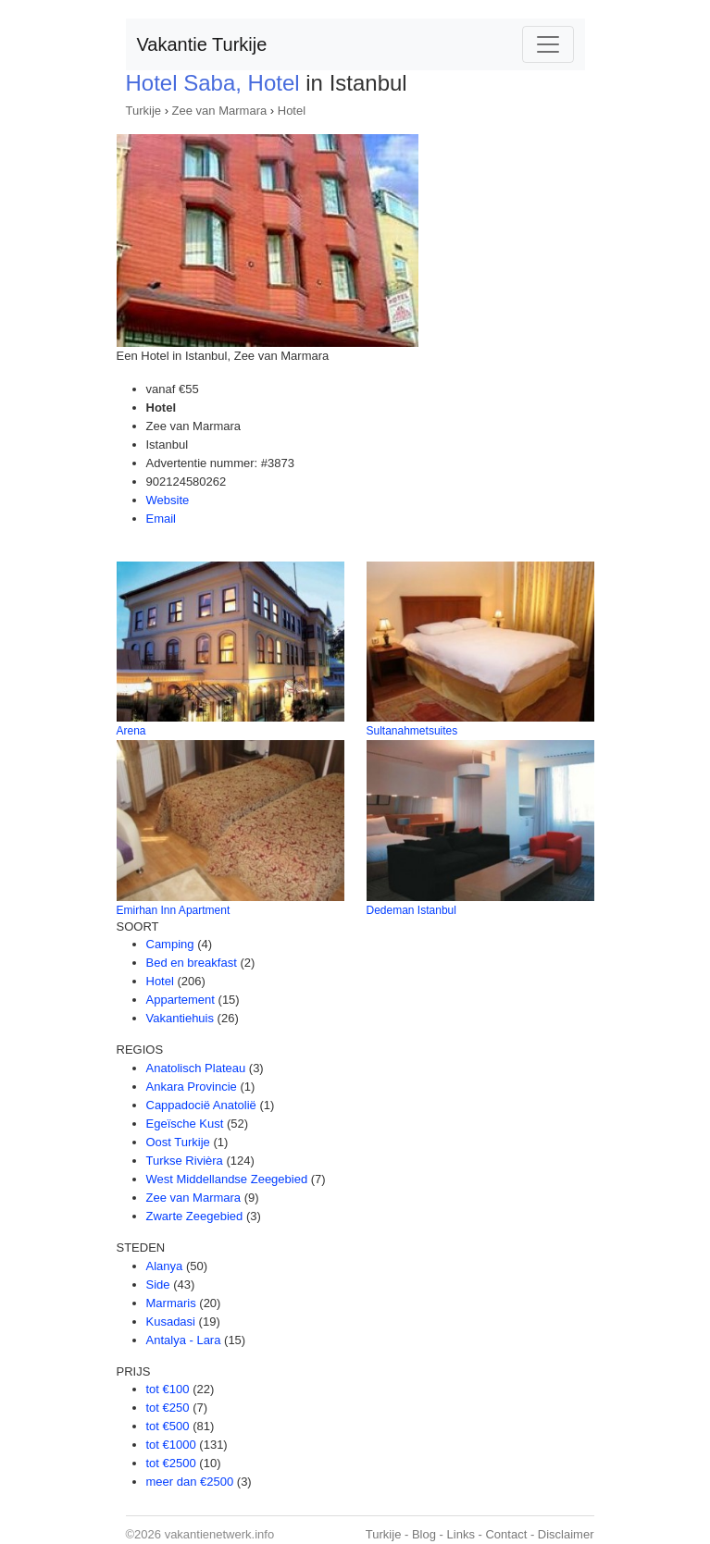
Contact (506, 1534)
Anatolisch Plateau (196, 1068)
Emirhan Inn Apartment (173, 910)
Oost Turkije (178, 1142)
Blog (424, 1534)
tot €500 (168, 1426)
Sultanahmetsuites (412, 730)
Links (461, 1534)
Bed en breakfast (191, 963)
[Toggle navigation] (548, 44)
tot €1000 (171, 1444)
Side (158, 1284)
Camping (170, 944)
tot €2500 (171, 1463)
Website (168, 500)
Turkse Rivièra (184, 1160)
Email (161, 518)
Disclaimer (566, 1534)
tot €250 (168, 1407)
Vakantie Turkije (202, 44)
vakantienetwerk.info (220, 1534)
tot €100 (168, 1389)
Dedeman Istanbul (411, 910)
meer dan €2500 (190, 1481)
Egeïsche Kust (185, 1123)
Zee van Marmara (220, 110)
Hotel (291, 110)
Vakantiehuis (180, 1018)
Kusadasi (170, 1321)
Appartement (180, 1000)
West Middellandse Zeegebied (227, 1179)
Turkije (144, 110)
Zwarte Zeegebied (194, 1216)
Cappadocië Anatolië (201, 1105)
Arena (131, 730)
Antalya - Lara (183, 1340)
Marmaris (171, 1303)
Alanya (164, 1266)
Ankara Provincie (191, 1086)
